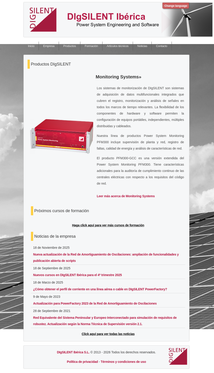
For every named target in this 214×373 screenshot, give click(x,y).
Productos (69, 46)
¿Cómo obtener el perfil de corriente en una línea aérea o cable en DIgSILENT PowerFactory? (100, 289)
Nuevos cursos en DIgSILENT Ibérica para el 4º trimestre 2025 (77, 275)
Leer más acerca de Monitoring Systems (126, 196)
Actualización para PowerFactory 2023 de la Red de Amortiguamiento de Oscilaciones (95, 303)
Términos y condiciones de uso (123, 362)
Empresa (48, 46)
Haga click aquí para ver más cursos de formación (108, 225)
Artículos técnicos (117, 46)
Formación (91, 46)
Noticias (142, 46)
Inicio (31, 46)
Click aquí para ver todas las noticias (108, 334)
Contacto (161, 46)
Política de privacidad (82, 362)
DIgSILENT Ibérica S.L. (73, 352)
